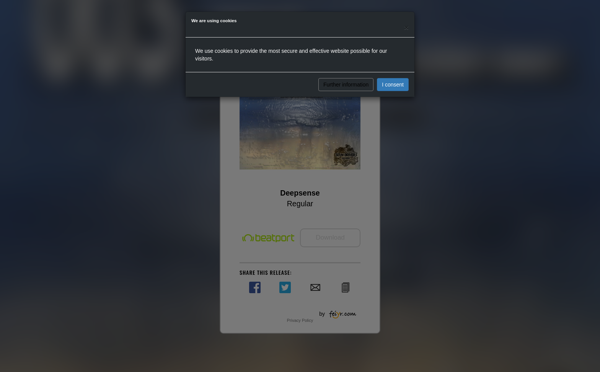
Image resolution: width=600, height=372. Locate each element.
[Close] (406, 27)
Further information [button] (345, 85)
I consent (393, 85)
